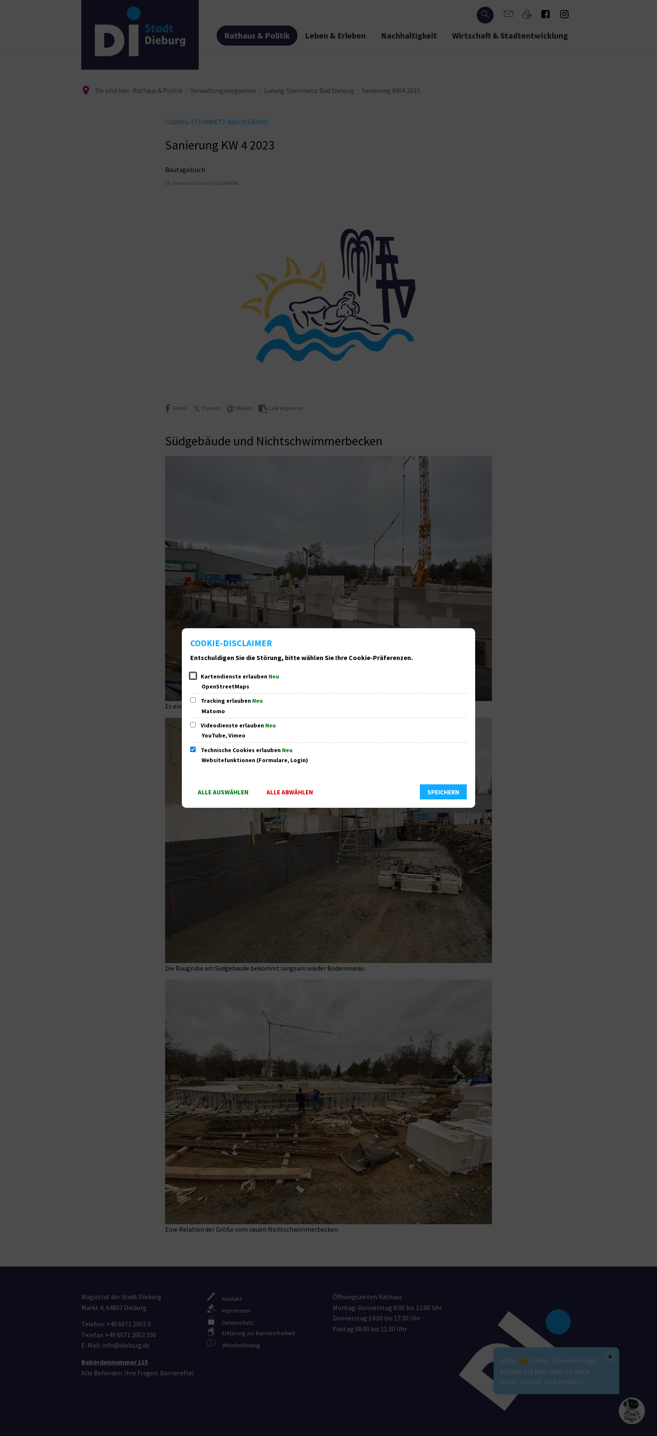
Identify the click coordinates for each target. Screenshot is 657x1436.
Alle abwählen (289, 792)
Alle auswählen (223, 792)
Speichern (443, 792)
